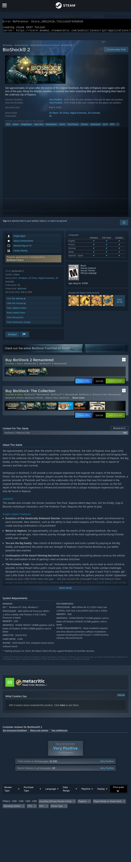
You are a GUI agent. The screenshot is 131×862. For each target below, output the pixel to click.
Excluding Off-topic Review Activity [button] (55, 803)
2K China (64, 115)
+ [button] (117, 126)
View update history (16, 310)
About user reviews (39, 732)
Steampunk (95, 126)
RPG (112, 126)
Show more (78, 399)
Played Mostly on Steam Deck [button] (108, 803)
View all (121, 697)
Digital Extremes (78, 115)
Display (101, 790)
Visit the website (16, 300)
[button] (33, 260)
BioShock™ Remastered (36, 396)
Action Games (21, 47)
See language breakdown (15, 732)
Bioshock (64, 399)
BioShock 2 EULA (15, 262)
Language (50, 790)
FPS (8, 126)
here (62, 707)
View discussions (15, 319)
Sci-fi (105, 126)
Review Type (8, 791)
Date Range (66, 791)
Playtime (85, 790)
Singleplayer (26, 126)
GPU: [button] (41, 808)
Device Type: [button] (57, 808)
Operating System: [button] (12, 808)
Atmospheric (51, 126)
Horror (62, 126)
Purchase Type (28, 791)
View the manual (16, 305)
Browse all (119, 430)
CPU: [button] (30, 808)
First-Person (73, 126)
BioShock (22, 290)
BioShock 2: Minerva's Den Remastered (100, 396)
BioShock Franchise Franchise (45, 47)
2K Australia (94, 115)
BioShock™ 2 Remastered (53, 365)
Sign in (6, 223)
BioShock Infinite (14, 399)
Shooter (84, 126)
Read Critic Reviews (33, 686)
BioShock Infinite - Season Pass (41, 399)
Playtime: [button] (82, 803)
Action (15, 126)
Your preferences (59, 732)
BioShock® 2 (31, 365)
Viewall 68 (119, 302)
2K (50, 118)
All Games (8, 47)
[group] (65, 805)
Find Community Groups (19, 324)
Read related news (16, 314)
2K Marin (53, 115)
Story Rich (38, 126)
